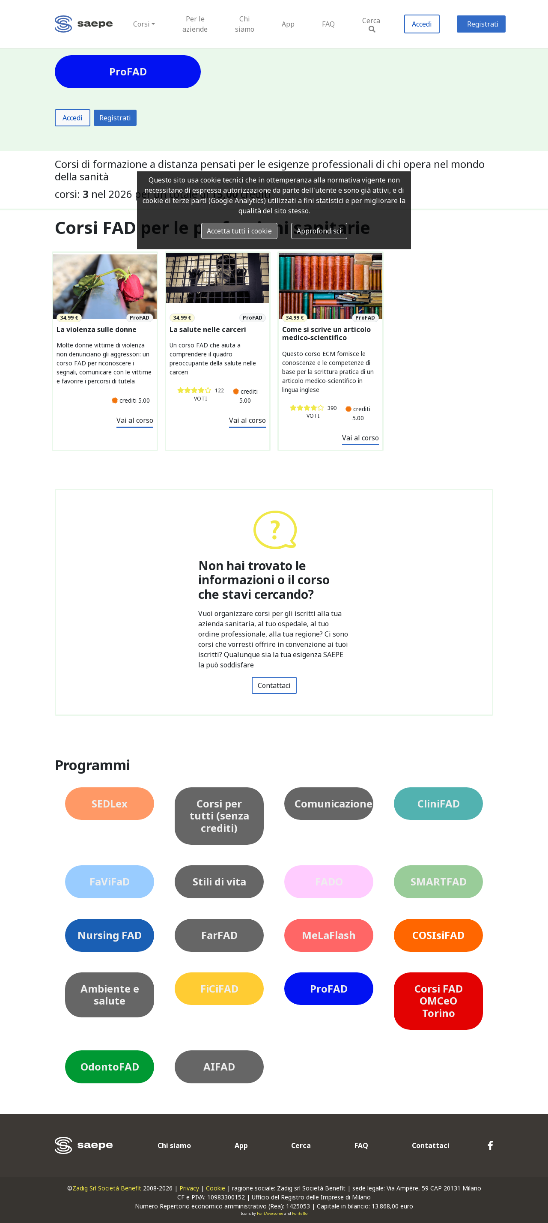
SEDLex (110, 803)
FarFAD (219, 935)
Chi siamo (244, 24)
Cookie (215, 1188)
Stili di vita (219, 881)
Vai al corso (134, 420)
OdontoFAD (109, 1066)
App (288, 24)
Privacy (189, 1188)
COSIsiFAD (438, 935)
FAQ (328, 24)
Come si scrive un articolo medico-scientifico (326, 334)
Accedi (422, 24)
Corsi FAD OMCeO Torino (438, 1000)
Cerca (371, 24)
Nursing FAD (109, 935)
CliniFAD (438, 803)
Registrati (483, 24)
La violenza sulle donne (97, 330)
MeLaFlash (329, 935)
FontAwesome (270, 1213)
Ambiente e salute (109, 994)
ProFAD (329, 988)
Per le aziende (195, 24)
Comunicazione (333, 803)
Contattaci (274, 685)
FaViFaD (109, 881)
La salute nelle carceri (208, 330)
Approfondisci (319, 231)
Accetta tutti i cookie (239, 231)
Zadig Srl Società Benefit (106, 1188)
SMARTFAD (439, 881)
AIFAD (219, 1066)
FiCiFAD (219, 988)
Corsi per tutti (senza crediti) (219, 815)
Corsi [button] (141, 24)
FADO (329, 881)
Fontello (299, 1213)
